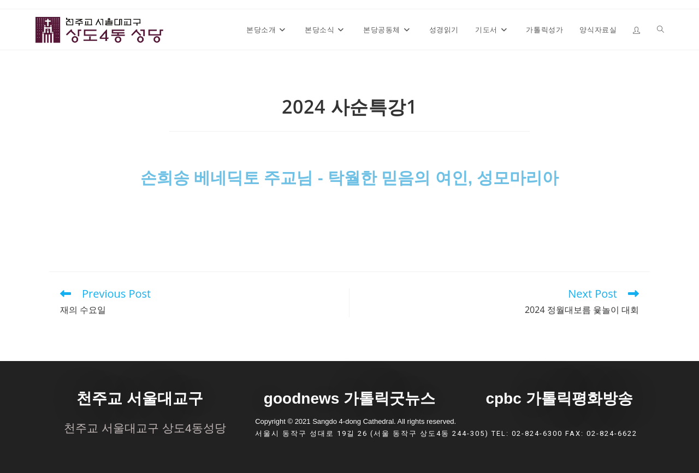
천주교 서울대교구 (139, 398)
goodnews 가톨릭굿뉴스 (349, 398)
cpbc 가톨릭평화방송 (558, 398)
